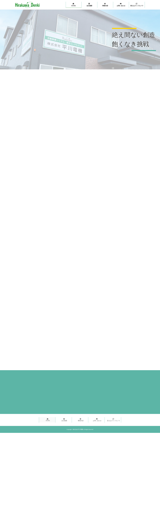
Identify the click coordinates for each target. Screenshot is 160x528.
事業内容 (81, 419)
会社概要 (64, 419)
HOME (48, 419)
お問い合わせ (97, 419)
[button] (3, 39)
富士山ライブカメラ (113, 419)
